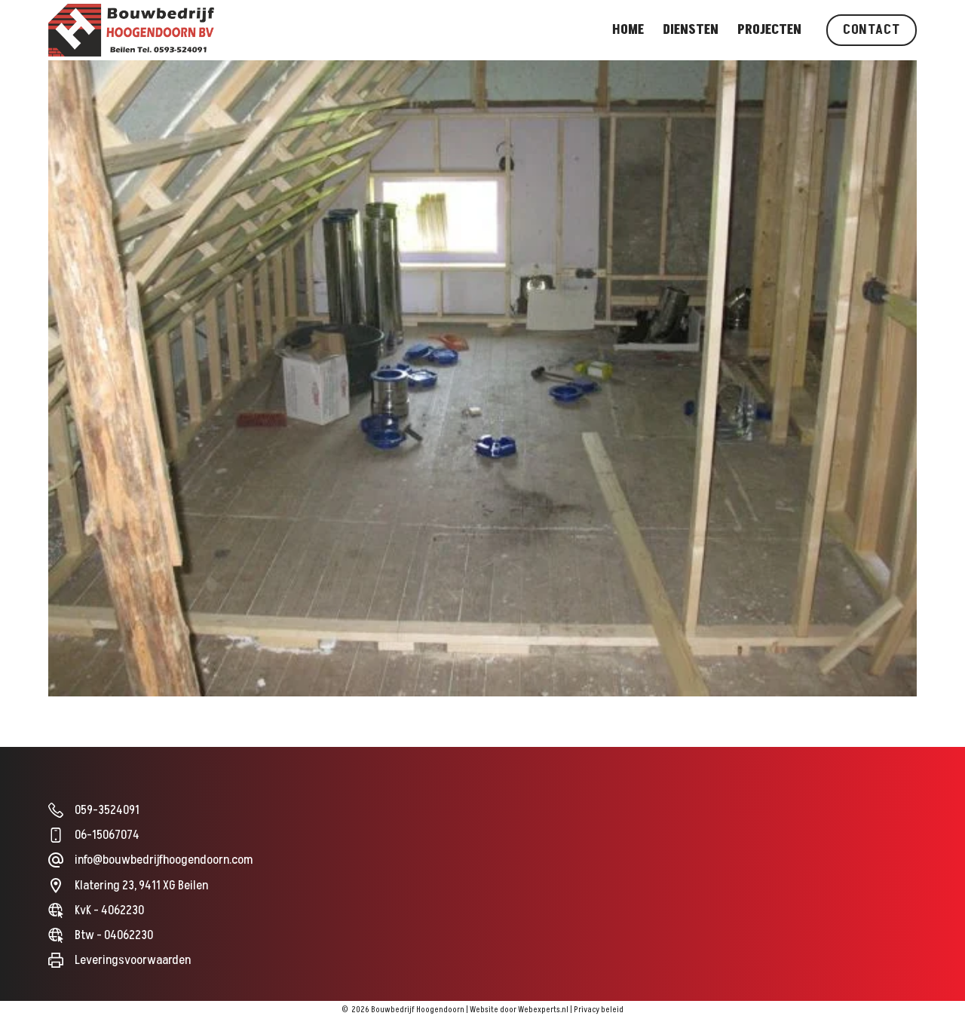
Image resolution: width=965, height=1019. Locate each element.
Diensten (690, 29)
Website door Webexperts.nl (519, 1009)
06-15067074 (107, 835)
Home (628, 29)
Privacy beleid (598, 1009)
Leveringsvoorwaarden (133, 960)
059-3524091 (107, 810)
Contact (871, 29)
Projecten (769, 29)
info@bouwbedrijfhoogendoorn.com (164, 860)
